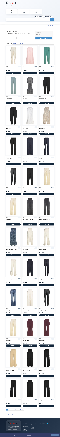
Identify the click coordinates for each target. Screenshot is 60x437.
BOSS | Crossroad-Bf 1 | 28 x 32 (44, 219)
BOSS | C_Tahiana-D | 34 (10, 370)
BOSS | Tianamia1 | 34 (42, 400)
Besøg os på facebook (33, 425)
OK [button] (55, 435)
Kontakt (24, 424)
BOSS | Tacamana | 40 (26, 310)
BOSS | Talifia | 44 (25, 98)
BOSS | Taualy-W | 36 (26, 279)
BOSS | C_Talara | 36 (9, 128)
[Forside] (11, 2)
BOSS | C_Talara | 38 (42, 98)
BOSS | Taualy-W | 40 (42, 249)
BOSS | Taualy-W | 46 (26, 249)
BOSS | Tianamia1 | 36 (26, 400)
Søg (52, 19)
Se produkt (13, 73)
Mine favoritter (39, 16)
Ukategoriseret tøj (42, 423)
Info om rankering (51, 25)
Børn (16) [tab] (21, 43)
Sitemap (32, 429)
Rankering (40, 427)
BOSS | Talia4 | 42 (9, 98)
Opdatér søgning (44, 38)
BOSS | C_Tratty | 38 (9, 340)
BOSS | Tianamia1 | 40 (42, 370)
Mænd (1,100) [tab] (15, 43)
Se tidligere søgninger (9, 414)
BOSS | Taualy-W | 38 (9, 279)
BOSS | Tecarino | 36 (26, 158)
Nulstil (29, 33)
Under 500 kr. (10, 33)
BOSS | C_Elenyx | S (26, 128)
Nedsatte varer (48, 16)
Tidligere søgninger (32, 428)
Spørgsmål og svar (34, 423)
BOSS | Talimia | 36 (42, 340)
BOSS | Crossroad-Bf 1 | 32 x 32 (28, 219)
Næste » (21, 409)
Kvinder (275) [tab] (9, 43)
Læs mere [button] (29, 435)
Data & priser (25, 426)
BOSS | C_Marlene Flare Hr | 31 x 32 (11, 249)
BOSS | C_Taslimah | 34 (43, 310)
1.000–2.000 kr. (23, 33)
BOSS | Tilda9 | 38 (9, 158)
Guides (40, 426)
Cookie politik (50, 423)
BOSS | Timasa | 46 (42, 158)
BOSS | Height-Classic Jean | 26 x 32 (12, 310)
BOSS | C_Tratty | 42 (9, 219)
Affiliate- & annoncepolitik (25, 430)
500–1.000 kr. (17, 33)
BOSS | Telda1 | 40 (42, 128)
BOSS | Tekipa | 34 (42, 279)
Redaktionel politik (26, 427)
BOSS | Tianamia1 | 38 (9, 400)
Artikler (40, 424)
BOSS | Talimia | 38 (26, 340)
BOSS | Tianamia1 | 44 (26, 370)
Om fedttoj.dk (25, 423)
